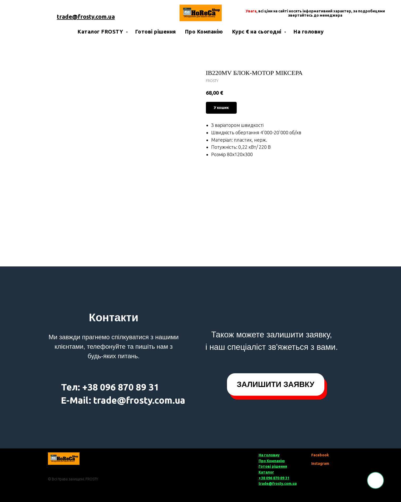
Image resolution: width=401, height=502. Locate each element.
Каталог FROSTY (101, 31)
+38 (90, 387)
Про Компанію (204, 31)
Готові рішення (155, 31)
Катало (265, 472)
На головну (308, 31)
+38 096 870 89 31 (274, 478)
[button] (275, 384)
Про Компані (270, 461)
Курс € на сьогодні (257, 31)
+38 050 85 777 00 (86, 9)
